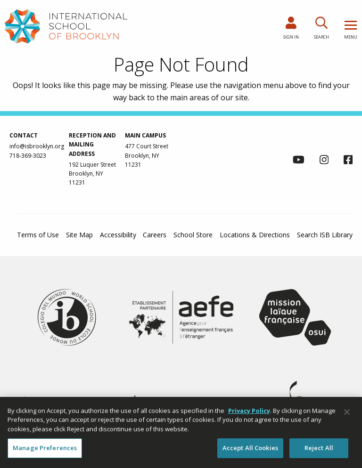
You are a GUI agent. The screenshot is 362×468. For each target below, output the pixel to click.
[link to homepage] (66, 26)
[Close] (347, 412)
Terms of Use (38, 234)
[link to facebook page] (348, 161)
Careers (154, 234)
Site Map (79, 234)
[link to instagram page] (324, 161)
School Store (193, 234)
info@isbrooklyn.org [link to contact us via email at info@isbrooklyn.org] (36, 146)
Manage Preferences (45, 448)
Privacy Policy (249, 410)
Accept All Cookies (250, 448)
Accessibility (118, 234)
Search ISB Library (325, 234)
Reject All (318, 448)
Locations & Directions (255, 234)
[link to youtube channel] (298, 161)
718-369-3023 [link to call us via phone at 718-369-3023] (27, 156)
